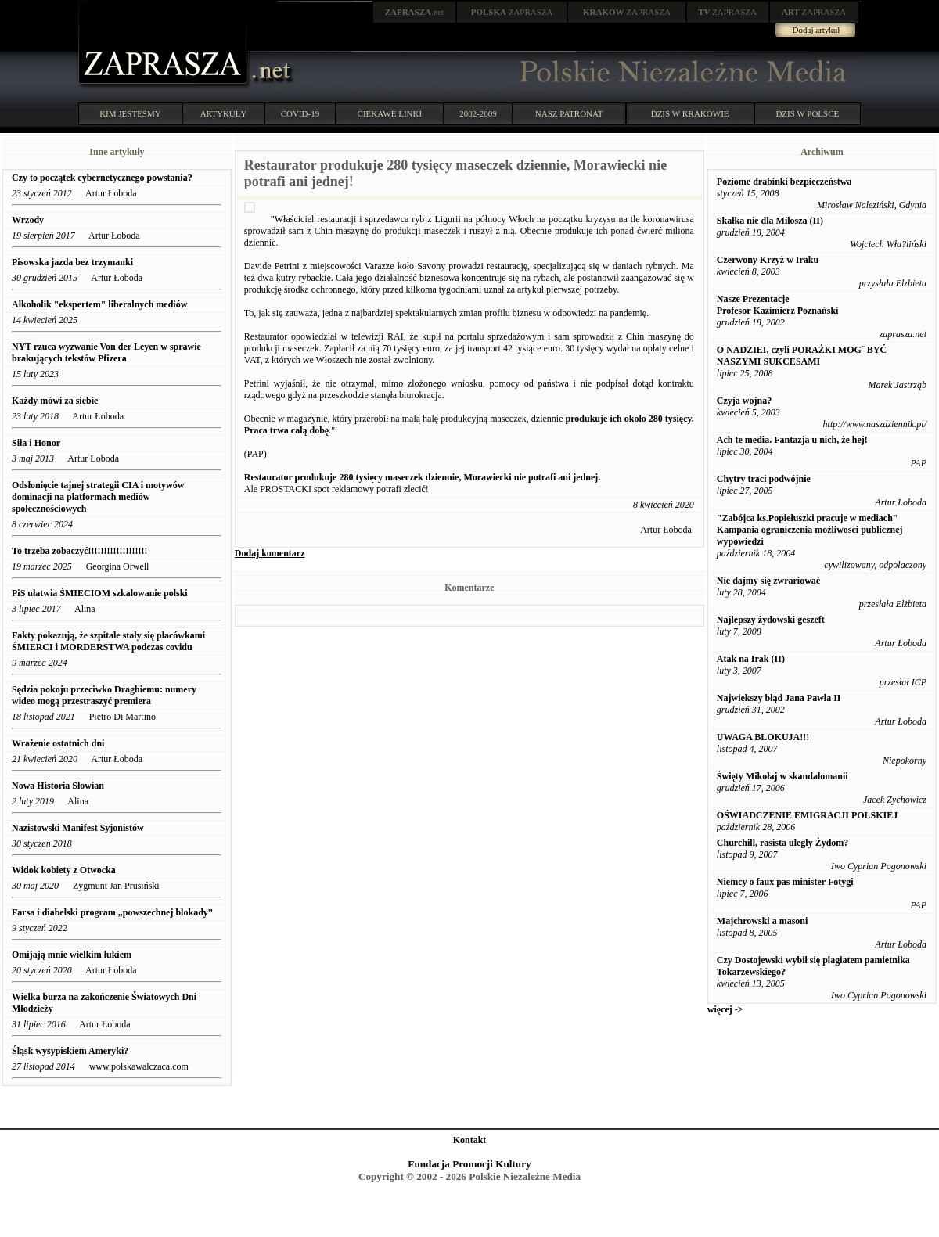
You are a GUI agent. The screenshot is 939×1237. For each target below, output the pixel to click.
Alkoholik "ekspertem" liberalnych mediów (100, 304)
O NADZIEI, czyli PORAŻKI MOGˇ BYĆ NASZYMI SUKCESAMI (802, 355)
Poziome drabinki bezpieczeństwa (784, 181)
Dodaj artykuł (816, 29)
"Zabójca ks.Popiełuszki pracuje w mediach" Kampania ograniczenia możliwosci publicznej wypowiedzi (810, 529)
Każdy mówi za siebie (55, 400)
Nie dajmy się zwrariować (768, 580)
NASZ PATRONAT (569, 113)
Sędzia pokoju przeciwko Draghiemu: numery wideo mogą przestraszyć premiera (104, 695)
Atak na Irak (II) (751, 658)
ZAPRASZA (512, 11)
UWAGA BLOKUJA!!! (763, 737)
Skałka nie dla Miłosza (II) (770, 220)
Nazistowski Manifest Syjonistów (78, 827)
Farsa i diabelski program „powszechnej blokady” (113, 912)
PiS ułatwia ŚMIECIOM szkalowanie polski (100, 593)
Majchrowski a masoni (762, 920)
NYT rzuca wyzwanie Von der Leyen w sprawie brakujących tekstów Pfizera (106, 352)
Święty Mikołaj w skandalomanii (782, 776)
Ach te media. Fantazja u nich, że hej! (792, 439)
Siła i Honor (36, 442)
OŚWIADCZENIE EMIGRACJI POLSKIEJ (807, 815)
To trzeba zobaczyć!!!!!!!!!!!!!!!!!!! (79, 550)
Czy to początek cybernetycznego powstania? (103, 177)
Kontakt (470, 1140)
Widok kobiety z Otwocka (64, 870)
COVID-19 (300, 113)
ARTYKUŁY (223, 113)
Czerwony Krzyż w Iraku (767, 259)
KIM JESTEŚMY (130, 113)
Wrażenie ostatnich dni (59, 743)
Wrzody (28, 219)
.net (414, 11)
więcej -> (725, 1009)
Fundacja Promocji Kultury (469, 1164)
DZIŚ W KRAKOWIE (690, 113)
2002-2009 (478, 113)
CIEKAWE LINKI (390, 113)
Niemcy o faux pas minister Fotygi (785, 881)
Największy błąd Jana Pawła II (779, 697)
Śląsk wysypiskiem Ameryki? (70, 1050)
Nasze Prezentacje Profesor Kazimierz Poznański (778, 304)
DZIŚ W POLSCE (807, 113)
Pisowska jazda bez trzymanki (72, 262)
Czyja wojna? (744, 400)
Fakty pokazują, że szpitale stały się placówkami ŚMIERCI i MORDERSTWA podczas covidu (108, 641)
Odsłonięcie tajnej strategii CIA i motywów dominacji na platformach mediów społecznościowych (98, 497)
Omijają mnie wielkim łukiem (71, 954)
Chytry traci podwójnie (764, 478)
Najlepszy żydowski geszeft (771, 619)
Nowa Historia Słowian (58, 785)
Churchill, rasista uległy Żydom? (782, 842)
